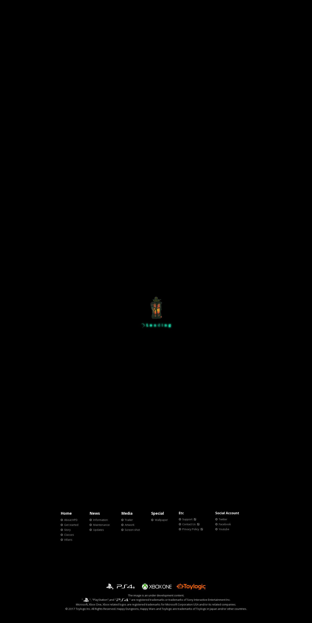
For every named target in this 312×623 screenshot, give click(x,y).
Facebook (225, 524)
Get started (71, 525)
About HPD (71, 520)
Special (157, 513)
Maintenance (101, 525)
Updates (98, 530)
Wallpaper (161, 520)
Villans (68, 539)
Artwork (129, 525)
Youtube (224, 529)
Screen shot (132, 530)
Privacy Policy (190, 529)
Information (100, 520)
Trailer (129, 520)
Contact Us (189, 524)
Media (127, 513)
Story (67, 530)
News (94, 513)
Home (66, 513)
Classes (69, 535)
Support (187, 519)
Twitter (223, 519)
